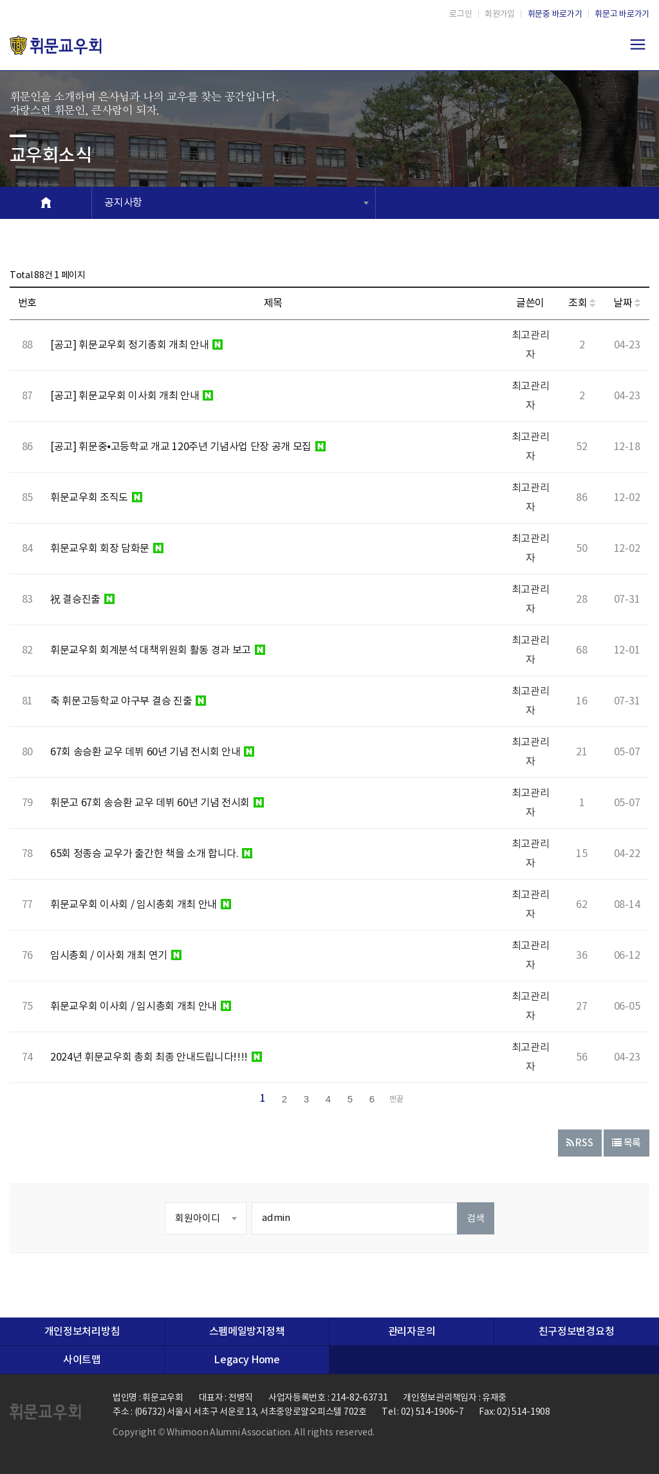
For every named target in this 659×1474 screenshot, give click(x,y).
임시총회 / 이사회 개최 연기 (115, 955)
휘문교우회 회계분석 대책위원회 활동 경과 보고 (157, 650)
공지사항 (123, 203)
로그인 (460, 14)
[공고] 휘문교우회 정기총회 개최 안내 (136, 345)
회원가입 (500, 14)
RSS (579, 1143)
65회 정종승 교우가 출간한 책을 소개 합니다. (151, 854)
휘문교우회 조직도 (96, 498)
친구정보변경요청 (576, 1331)
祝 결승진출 (82, 599)
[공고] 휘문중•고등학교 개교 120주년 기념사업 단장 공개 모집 (188, 447)
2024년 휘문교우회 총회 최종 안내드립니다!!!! (156, 1057)
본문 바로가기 (0, 0)
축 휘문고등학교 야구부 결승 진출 (128, 701)
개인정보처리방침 (82, 1331)
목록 (626, 1143)
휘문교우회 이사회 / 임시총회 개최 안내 (140, 905)
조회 (581, 303)
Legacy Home (246, 1360)
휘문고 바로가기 (622, 14)
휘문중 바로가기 (555, 14)
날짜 (626, 303)
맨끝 (396, 1099)
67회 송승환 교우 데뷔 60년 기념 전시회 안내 (152, 752)
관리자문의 (411, 1331)
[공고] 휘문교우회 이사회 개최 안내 (131, 396)
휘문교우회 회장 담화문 (106, 548)
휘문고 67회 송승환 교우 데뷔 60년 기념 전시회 (157, 803)
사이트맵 (82, 1360)
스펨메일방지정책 (246, 1331)
